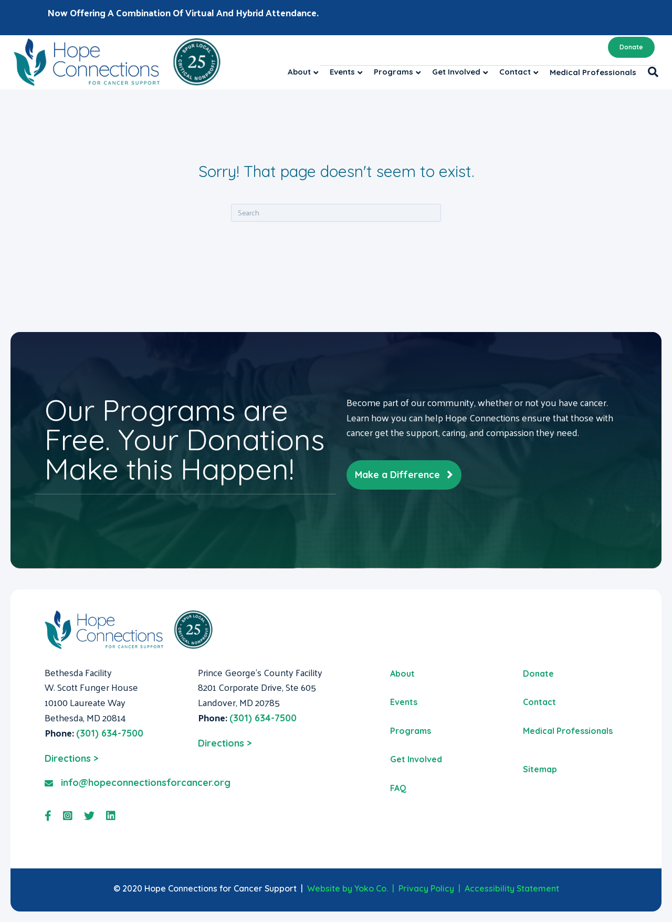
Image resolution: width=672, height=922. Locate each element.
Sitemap (540, 769)
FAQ (398, 788)
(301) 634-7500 (109, 733)
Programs (393, 72)
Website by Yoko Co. (347, 888)
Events (342, 72)
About (299, 72)
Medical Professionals (593, 72)
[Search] (650, 72)
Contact (515, 72)
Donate (631, 47)
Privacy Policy (426, 888)
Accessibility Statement (512, 888)
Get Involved (456, 72)
